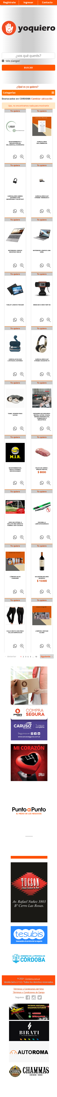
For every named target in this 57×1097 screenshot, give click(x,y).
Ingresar (28, 2)
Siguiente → (47, 656)
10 (36, 656)
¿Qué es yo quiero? (28, 86)
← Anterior (10, 656)
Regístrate (9, 2)
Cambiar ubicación (41, 98)
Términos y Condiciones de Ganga (28, 992)
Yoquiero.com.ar (32, 978)
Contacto (47, 2)
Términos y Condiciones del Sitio (28, 989)
